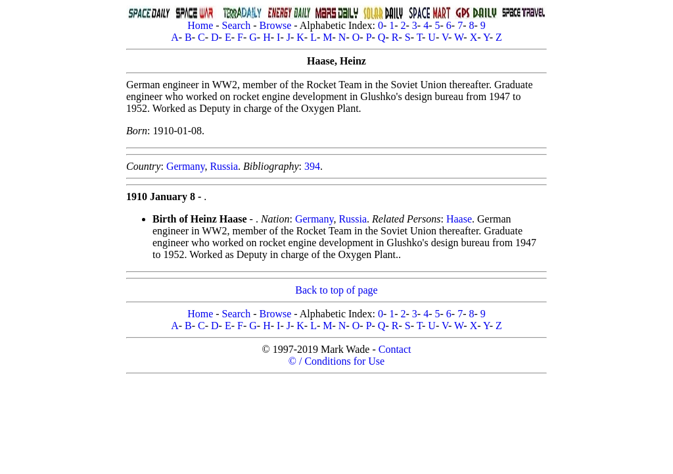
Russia (224, 166)
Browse (275, 25)
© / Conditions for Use (336, 361)
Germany (185, 166)
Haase (459, 218)
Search (236, 25)
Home (200, 25)
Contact (395, 349)
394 (312, 166)
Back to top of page (336, 290)
